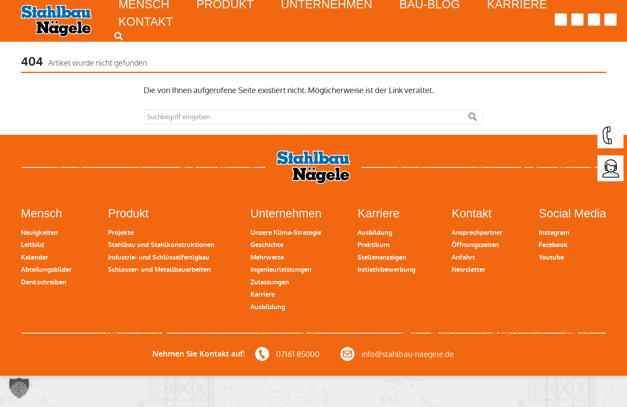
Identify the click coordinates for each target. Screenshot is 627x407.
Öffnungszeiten (475, 244)
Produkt (128, 213)
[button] (19, 388)
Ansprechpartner (477, 232)
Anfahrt (463, 257)
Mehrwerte (267, 257)
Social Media (572, 213)
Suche (472, 116)
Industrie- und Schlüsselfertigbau (158, 257)
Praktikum (373, 244)
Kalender (34, 257)
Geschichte (266, 244)
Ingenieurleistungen (280, 269)
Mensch (41, 213)
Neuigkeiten (39, 232)
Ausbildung (267, 307)
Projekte (121, 232)
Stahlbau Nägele (56, 21)
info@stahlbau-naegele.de (407, 354)
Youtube (551, 257)
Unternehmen (286, 213)
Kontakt (145, 21)
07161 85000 (298, 354)
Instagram (554, 232)
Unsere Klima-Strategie (285, 232)
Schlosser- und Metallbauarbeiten (159, 269)
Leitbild (32, 244)
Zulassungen (269, 282)
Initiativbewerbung (386, 269)
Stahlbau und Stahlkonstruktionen (161, 244)
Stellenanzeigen (381, 257)
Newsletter (468, 269)
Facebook (553, 244)
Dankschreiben (43, 282)
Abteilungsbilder (46, 269)
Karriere (262, 294)
